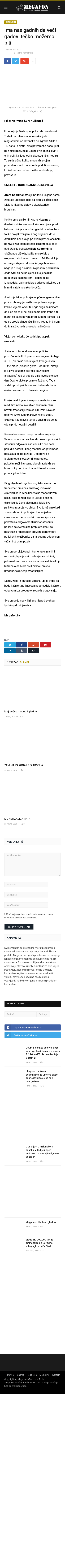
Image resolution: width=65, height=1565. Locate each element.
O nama (20, 1375)
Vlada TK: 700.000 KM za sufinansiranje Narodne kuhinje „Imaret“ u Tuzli (39, 1243)
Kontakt (56, 1375)
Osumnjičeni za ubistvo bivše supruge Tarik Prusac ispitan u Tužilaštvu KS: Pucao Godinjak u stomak (43, 1052)
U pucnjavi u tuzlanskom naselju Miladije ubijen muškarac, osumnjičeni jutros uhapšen (42, 1151)
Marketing (45, 1375)
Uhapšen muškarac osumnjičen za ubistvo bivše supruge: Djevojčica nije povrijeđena (42, 1076)
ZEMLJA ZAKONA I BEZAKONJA (24, 765)
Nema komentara (23, 53)
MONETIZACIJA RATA (20, 818)
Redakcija (32, 1375)
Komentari (11, 22)
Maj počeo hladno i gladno (21, 711)
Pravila (10, 1375)
